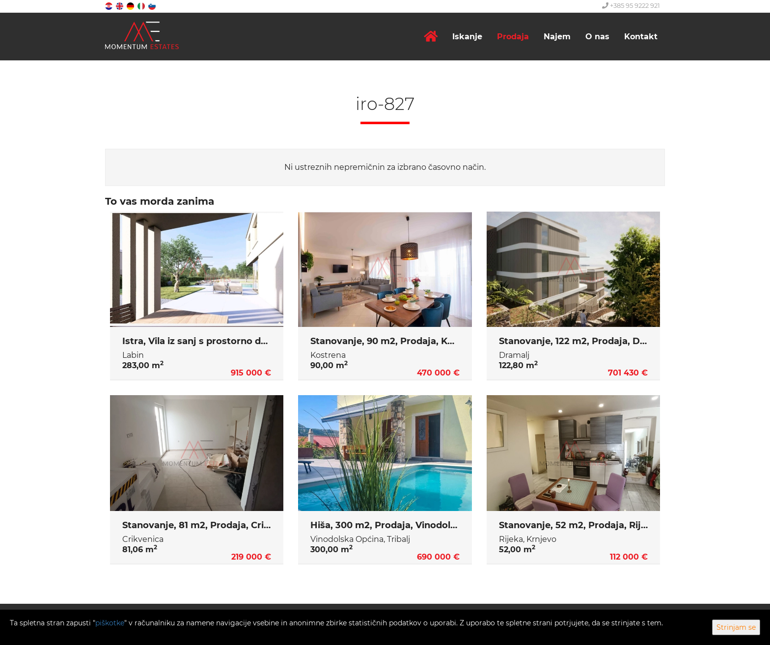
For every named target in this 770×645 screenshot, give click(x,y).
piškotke (109, 622)
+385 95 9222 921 (631, 5)
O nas (597, 36)
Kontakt (641, 36)
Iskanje (467, 36)
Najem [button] (557, 36)
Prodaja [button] (513, 36)
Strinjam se (736, 627)
